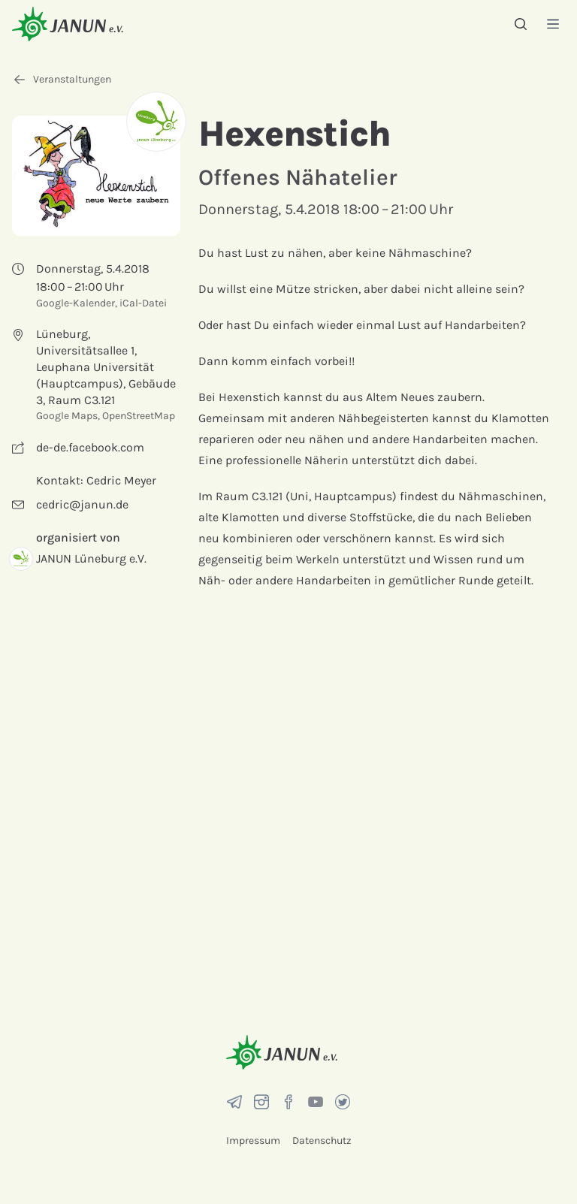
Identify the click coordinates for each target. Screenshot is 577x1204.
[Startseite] (67, 23)
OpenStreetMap (138, 415)
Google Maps (67, 415)
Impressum (253, 1140)
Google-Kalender (75, 303)
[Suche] (520, 24)
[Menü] (553, 23)
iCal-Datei (143, 303)
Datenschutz (322, 1140)
